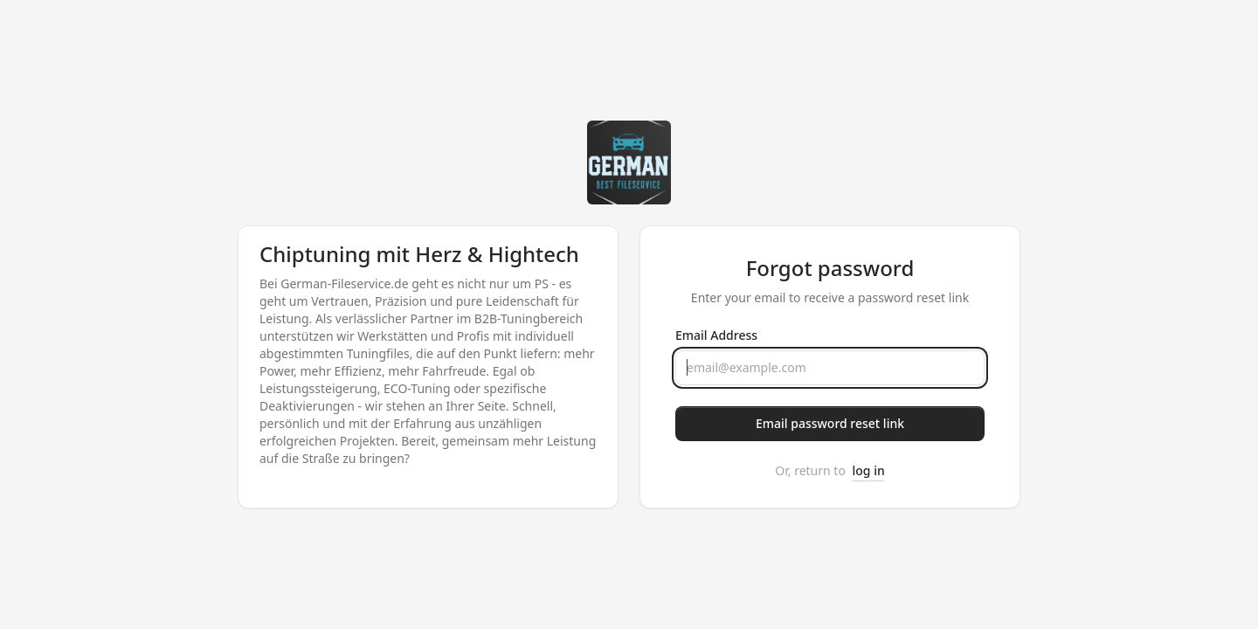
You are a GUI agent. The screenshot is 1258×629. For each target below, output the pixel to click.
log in (869, 470)
